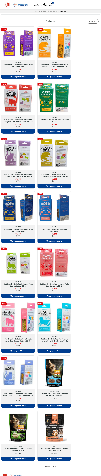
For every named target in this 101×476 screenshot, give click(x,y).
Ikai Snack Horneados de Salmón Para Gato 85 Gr (16, 331)
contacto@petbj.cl (76, 380)
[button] (16, 76)
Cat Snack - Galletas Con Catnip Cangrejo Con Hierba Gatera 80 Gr (84, 64)
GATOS (43, 11)
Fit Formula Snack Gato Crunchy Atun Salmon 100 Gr (50, 277)
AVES (4, 390)
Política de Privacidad (43, 387)
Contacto (38, 380)
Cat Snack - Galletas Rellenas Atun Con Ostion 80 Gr (16, 172)
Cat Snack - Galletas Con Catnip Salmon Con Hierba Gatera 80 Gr (84, 224)
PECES (4, 395)
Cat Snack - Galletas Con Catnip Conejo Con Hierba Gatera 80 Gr (84, 118)
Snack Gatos (52, 11)
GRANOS (5, 397)
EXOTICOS (6, 392)
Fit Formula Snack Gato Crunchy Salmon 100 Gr (84, 277)
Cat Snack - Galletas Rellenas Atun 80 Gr (16, 118)
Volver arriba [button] (50, 348)
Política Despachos (42, 385)
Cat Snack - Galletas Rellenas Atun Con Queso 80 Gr (16, 63)
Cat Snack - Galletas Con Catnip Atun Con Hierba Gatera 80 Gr (50, 224)
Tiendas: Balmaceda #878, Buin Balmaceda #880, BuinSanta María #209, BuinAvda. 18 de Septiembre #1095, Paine (82, 390)
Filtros (92, 21)
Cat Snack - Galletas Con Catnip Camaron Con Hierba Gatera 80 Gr (50, 119)
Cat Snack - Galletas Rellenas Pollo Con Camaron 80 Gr (16, 224)
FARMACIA (6, 382)
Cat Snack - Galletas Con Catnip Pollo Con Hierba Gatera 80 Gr (50, 63)
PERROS (5, 385)
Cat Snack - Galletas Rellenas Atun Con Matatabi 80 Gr (84, 172)
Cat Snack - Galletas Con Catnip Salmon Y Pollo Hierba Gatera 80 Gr (17, 278)
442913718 (73, 382)
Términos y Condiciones (44, 382)
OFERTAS (5, 380)
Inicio (36, 11)
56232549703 (74, 385)
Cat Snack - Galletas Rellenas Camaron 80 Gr (50, 172)
